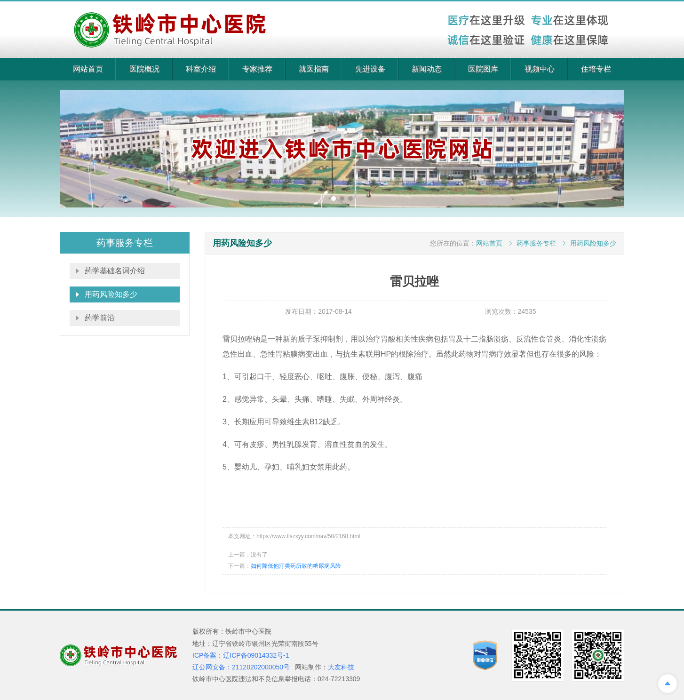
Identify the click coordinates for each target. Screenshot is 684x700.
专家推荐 (257, 69)
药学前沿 (100, 318)
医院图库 (483, 69)
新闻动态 (427, 69)
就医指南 (314, 69)
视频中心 (540, 69)
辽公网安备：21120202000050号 (241, 667)
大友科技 (341, 667)
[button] (333, 198)
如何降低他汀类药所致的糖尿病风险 (296, 566)
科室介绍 (201, 69)
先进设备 (370, 69)
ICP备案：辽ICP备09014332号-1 (240, 655)
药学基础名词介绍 (115, 271)
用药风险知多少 (111, 294)
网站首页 (88, 69)
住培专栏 (596, 69)
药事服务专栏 (536, 243)
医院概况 (144, 69)
